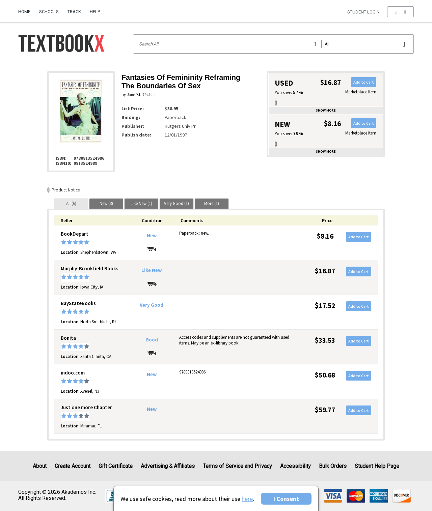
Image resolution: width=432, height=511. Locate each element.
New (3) (106, 203)
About (40, 466)
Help (95, 11)
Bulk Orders (333, 466)
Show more (325, 110)
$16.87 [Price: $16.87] (325, 270)
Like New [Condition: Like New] (151, 270)
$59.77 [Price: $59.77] (325, 409)
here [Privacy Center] (247, 499)
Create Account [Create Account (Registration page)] (72, 466)
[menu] (400, 11)
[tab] (71, 203)
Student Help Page (377, 466)
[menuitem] (26, 9)
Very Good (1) (176, 203)
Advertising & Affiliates (168, 466)
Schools (49, 11)
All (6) (71, 203)
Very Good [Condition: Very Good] (151, 305)
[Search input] (273, 44)
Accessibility (295, 466)
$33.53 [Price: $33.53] (325, 340)
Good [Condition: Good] (151, 340)
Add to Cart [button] (363, 82)
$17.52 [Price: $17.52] (325, 305)
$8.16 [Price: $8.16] (325, 236)
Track (74, 11)
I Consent (286, 499)
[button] (400, 11)
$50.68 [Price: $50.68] (325, 375)
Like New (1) (141, 203)
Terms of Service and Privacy (237, 466)
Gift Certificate (116, 466)
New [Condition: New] (152, 236)
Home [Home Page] (24, 11)
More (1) (211, 203)
